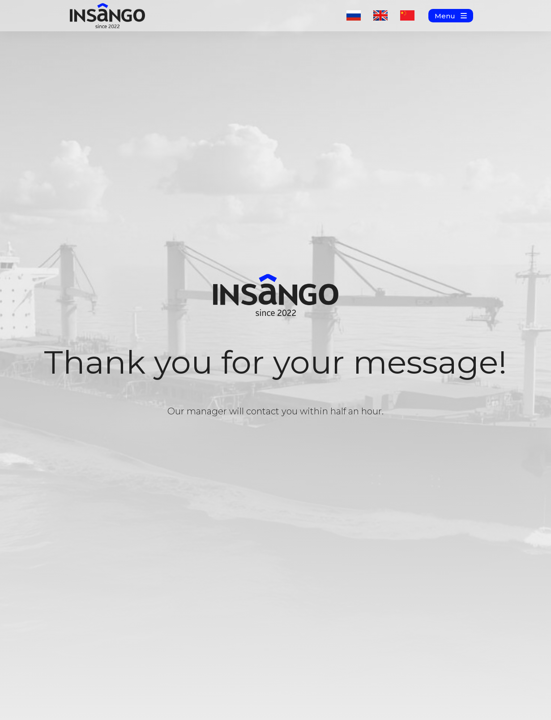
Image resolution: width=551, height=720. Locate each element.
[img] (107, 15)
